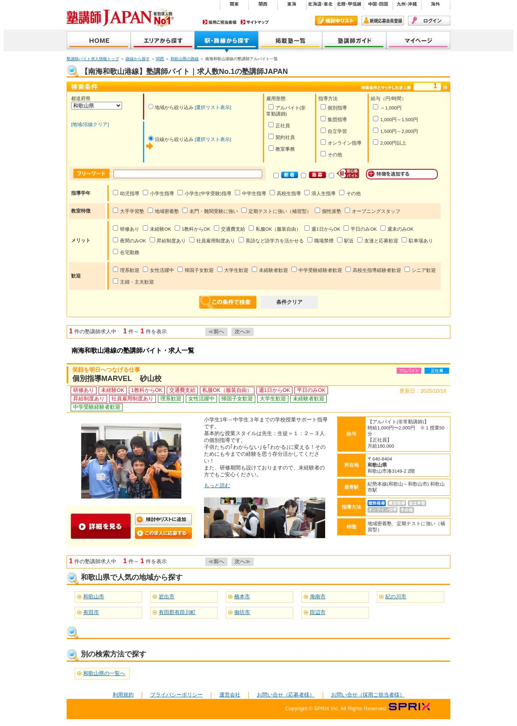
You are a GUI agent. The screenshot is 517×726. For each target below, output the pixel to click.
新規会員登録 (382, 20)
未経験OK (156, 228)
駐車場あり (417, 240)
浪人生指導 (320, 193)
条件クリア (289, 302)
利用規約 (123, 695)
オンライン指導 (340, 142)
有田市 (91, 612)
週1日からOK (322, 228)
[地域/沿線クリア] (90, 124)
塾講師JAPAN (99, 41)
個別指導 (333, 107)
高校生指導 (285, 193)
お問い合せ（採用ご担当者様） (368, 695)
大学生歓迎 (232, 270)
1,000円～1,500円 (395, 119)
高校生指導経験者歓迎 (373, 270)
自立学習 (333, 131)
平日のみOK (360, 228)
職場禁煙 (320, 240)
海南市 (318, 596)
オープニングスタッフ (372, 211)
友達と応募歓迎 (377, 240)
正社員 (279, 125)
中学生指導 (250, 193)
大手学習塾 (128, 211)
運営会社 (229, 695)
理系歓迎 (125, 270)
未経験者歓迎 (269, 270)
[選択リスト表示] (213, 107)
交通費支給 (229, 228)
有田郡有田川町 (177, 612)
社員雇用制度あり (212, 240)
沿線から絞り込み (170, 139)
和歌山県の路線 (184, 59)
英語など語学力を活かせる (271, 240)
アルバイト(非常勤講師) (286, 110)
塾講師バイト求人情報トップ (93, 59)
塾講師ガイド (354, 41)
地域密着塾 (163, 211)
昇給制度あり (167, 240)
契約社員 (281, 137)
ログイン (429, 20)
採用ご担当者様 (220, 22)
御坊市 (242, 612)
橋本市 (242, 596)
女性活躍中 (158, 270)
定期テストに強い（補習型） (276, 211)
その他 (331, 154)
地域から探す (163, 41)
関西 (160, 59)
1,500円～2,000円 (395, 131)
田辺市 (318, 612)
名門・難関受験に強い (210, 211)
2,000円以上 (389, 142)
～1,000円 (386, 107)
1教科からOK (192, 228)
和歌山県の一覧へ (104, 673)
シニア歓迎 (420, 270)
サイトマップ (255, 22)
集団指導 (333, 119)
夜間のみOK (129, 240)
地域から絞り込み (170, 107)
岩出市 (166, 596)
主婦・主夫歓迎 (133, 281)
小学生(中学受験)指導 (204, 193)
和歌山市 (93, 596)
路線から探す (138, 59)
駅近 (345, 240)
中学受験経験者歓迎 (316, 270)
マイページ (418, 41)
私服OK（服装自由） (274, 228)
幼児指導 (125, 193)
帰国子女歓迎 (195, 270)
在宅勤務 (125, 252)
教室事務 (281, 148)
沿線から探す (226, 41)
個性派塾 (327, 211)
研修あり (125, 228)
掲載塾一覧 (290, 41)
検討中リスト (336, 20)
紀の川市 (395, 596)
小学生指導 (158, 193)
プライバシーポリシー (176, 695)
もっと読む (217, 485)
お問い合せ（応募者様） (286, 695)
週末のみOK (397, 228)
